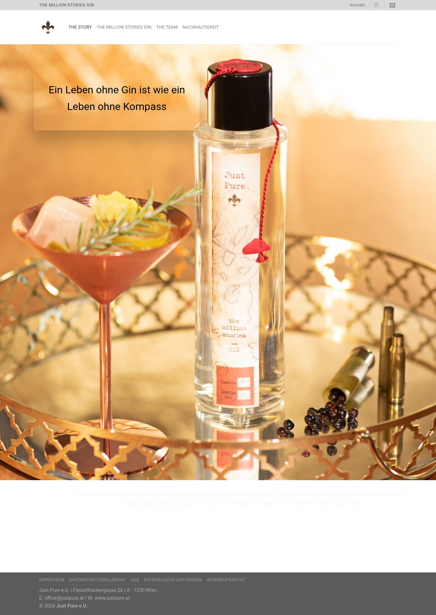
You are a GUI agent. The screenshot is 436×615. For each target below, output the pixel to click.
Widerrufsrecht (226, 580)
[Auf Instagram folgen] (376, 5)
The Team (166, 27)
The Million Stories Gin (124, 27)
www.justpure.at (112, 598)
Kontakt (357, 4)
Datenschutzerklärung (97, 580)
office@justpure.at (64, 598)
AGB (134, 580)
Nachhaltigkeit (201, 27)
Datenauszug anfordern (173, 580)
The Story (80, 27)
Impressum (52, 580)
